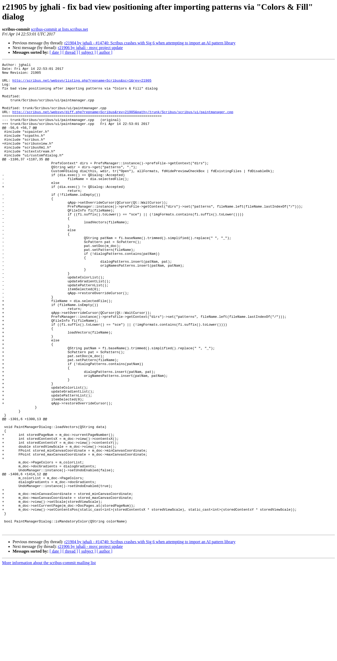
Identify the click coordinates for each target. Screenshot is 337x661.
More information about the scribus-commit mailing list (49, 656)
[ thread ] (70, 52)
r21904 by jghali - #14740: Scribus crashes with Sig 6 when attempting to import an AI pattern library (150, 43)
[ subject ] (87, 52)
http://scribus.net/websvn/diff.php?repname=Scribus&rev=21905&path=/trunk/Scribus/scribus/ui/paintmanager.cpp (122, 122)
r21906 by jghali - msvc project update (90, 47)
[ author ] (105, 52)
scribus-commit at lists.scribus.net (59, 29)
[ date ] (55, 52)
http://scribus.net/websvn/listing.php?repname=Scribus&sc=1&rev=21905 (81, 84)
